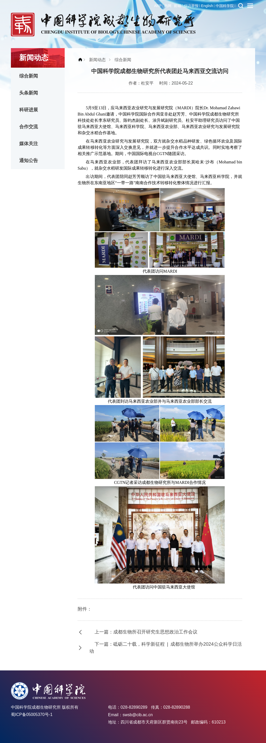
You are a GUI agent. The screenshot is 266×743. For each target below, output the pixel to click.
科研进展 (28, 109)
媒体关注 (28, 143)
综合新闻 (28, 76)
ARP (158, 6)
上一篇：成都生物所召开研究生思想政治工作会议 (146, 632)
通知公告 (28, 160)
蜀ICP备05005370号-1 (31, 714)
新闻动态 (97, 59)
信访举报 (191, 6)
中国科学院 (225, 6)
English (207, 6)
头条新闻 (28, 92)
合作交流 (28, 126)
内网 (167, 6)
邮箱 (177, 6)
